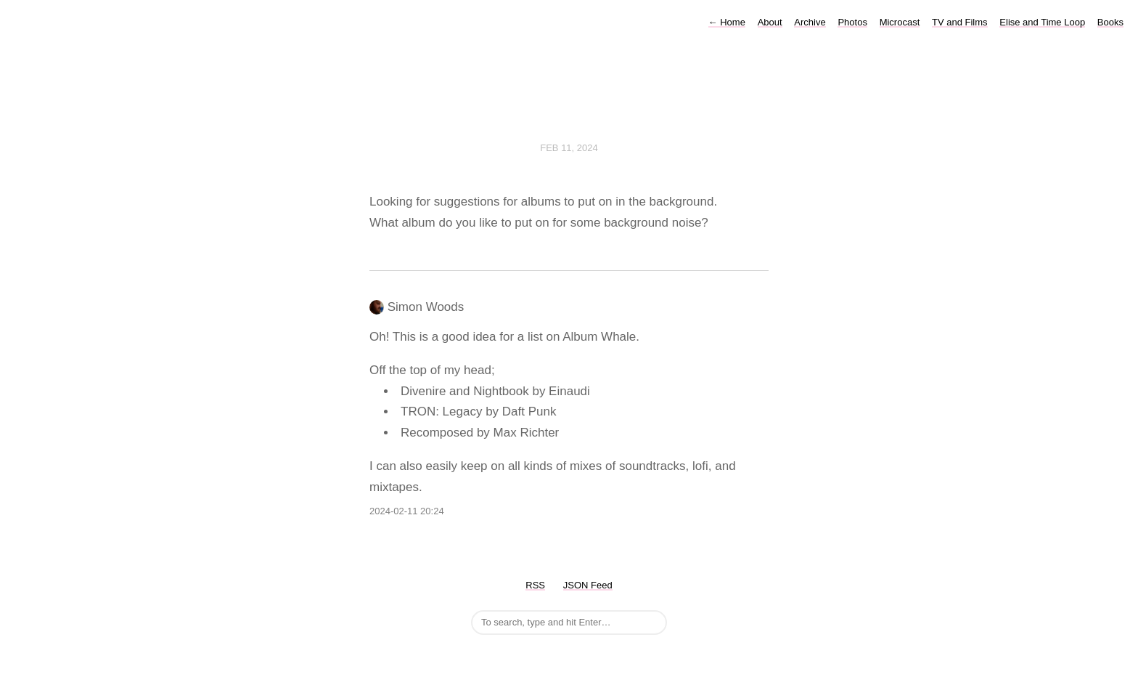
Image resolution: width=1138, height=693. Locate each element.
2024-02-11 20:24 (406, 511)
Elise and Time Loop (1042, 22)
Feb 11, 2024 (569, 147)
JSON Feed (588, 585)
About (770, 22)
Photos (852, 22)
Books (1110, 22)
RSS (535, 585)
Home (726, 22)
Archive (809, 22)
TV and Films (960, 22)
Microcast (900, 22)
